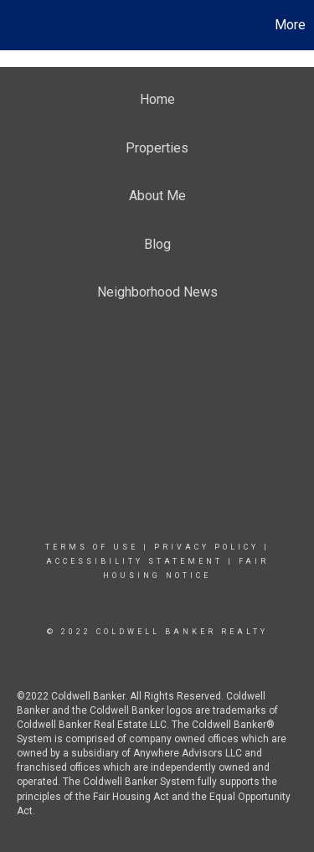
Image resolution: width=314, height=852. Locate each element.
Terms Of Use (91, 547)
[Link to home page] (15, 25)
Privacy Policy (206, 547)
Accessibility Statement (134, 561)
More (290, 25)
